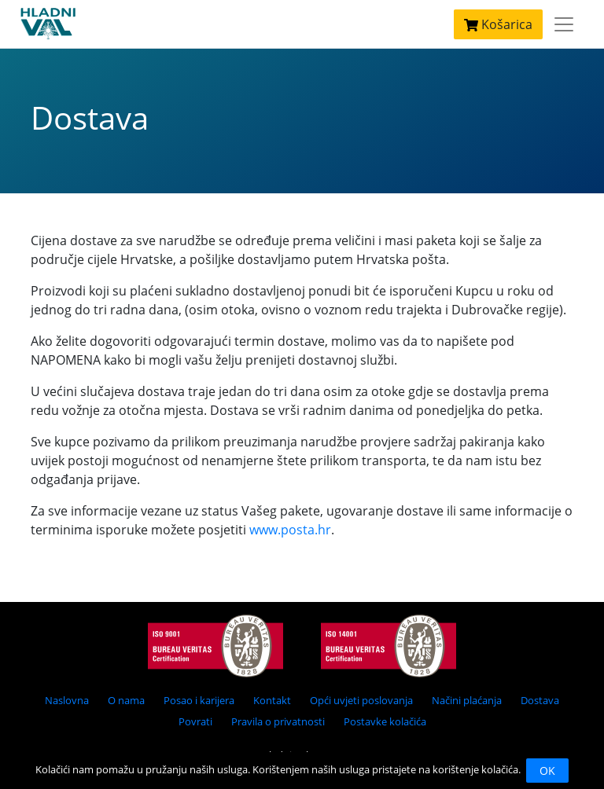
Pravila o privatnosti (278, 721)
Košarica (498, 24)
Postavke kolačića (385, 721)
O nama (126, 700)
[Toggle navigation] (564, 24)
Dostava (540, 700)
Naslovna (67, 700)
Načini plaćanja (467, 700)
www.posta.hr (290, 529)
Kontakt (272, 700)
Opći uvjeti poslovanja (361, 700)
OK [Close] (547, 770)
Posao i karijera (199, 700)
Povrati (195, 721)
